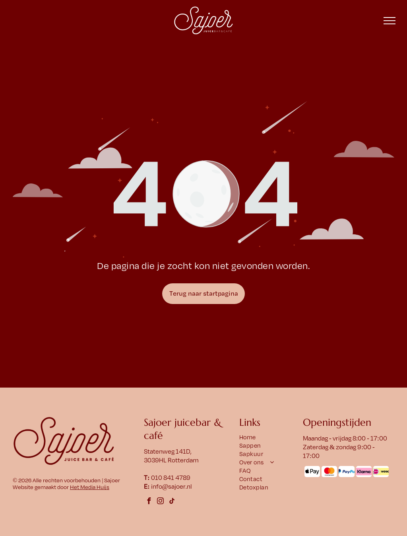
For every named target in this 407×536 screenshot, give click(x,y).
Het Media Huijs (89, 487)
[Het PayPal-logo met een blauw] (346, 471)
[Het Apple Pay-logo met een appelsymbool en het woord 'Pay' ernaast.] (312, 471)
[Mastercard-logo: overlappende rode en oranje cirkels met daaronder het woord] (329, 471)
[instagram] (160, 502)
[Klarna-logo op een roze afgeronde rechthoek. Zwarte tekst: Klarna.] (364, 471)
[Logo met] (381, 471)
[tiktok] (172, 502)
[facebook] (149, 502)
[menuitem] (269, 437)
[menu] (389, 20)
